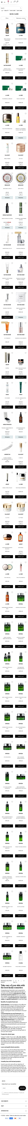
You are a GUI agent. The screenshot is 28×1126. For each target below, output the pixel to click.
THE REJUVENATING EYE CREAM (20, 38)
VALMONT (7, 155)
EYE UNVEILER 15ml (7, 757)
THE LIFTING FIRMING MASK (7, 128)
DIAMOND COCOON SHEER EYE (20, 338)
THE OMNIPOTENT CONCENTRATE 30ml (20, 668)
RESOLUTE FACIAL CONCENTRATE (7, 39)
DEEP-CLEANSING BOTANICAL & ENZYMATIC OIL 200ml (7, 817)
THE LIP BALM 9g (7, 577)
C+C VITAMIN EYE (7, 338)
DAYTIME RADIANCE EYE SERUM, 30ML (20, 428)
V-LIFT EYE (7, 517)
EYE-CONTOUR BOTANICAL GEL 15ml (21, 728)
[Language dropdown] (16, 2)
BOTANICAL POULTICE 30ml (21, 607)
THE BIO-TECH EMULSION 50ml (20, 846)
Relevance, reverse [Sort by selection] (21, 19)
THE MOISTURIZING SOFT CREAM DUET (20, 69)
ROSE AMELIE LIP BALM (7, 188)
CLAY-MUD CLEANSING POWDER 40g (7, 788)
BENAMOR (7, 185)
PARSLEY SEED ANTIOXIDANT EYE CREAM (21, 369)
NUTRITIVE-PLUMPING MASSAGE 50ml (21, 638)
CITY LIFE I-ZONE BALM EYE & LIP (20, 399)
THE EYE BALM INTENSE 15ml (21, 487)
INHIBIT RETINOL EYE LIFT (7, 248)
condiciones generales (13, 1092)
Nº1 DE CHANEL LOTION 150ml (21, 966)
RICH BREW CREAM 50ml (7, 966)
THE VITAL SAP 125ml (20, 906)
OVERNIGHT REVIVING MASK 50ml (7, 728)
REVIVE (21, 215)
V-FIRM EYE (21, 457)
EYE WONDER (7, 398)
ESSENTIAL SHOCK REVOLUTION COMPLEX (7, 69)
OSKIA (7, 394)
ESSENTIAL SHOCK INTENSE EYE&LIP (7, 279)
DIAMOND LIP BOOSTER (7, 308)
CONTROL (7, 368)
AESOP (7, 35)
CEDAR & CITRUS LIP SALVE (7, 487)
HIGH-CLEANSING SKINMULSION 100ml (20, 758)
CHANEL (21, 963)
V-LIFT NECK (20, 517)
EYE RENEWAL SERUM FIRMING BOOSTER (20, 219)
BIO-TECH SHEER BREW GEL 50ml (7, 937)
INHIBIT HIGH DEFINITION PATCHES (20, 309)
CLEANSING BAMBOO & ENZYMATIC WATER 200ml (20, 817)
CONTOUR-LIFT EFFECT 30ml (21, 876)
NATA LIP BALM (20, 188)
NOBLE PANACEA (7, 424)
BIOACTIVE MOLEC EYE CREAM (7, 218)
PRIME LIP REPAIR (7, 158)
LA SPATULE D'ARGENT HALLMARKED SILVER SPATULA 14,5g (7, 459)
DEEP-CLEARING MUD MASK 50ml (7, 698)
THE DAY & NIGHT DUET (21, 98)
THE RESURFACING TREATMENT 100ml (7, 608)
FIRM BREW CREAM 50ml (21, 936)
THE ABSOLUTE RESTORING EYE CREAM (7, 428)
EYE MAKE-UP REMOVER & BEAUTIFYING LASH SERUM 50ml (7, 878)
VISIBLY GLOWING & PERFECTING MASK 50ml (7, 638)
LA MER (21, 35)
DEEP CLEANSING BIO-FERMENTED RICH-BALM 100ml (20, 788)
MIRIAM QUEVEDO (7, 215)
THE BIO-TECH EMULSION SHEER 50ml (7, 847)
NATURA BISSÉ (7, 65)
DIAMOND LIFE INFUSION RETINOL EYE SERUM (20, 279)
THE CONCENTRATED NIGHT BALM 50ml (7, 548)
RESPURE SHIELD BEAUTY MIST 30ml (7, 907)
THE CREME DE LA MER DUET (7, 98)
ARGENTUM (7, 454)
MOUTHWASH (20, 547)
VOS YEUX (21, 158)
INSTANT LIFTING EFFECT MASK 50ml (20, 698)
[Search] (14, 8)
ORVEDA (21, 604)
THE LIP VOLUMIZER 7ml (21, 577)
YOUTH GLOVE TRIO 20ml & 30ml (7, 668)
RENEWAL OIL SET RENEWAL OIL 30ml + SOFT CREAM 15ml (21, 129)
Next (15, 982)
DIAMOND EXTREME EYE (20, 248)
